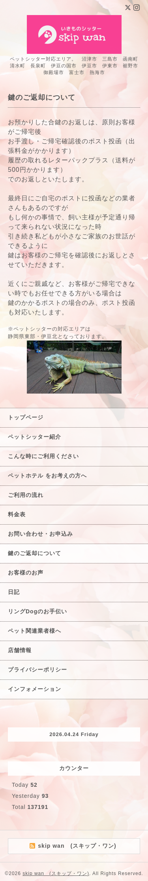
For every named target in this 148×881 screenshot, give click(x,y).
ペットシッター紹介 (34, 437)
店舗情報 (20, 650)
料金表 (17, 514)
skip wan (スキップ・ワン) (55, 873)
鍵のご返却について (34, 553)
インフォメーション (34, 689)
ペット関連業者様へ (34, 631)
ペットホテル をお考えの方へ (47, 475)
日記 (14, 592)
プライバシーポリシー (37, 669)
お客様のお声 (25, 572)
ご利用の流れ (25, 495)
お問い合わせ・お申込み (40, 534)
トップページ (25, 417)
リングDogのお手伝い (37, 611)
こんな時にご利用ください (43, 456)
